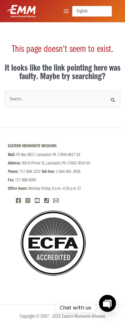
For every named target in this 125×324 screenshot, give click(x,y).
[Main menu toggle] (66, 11)
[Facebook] (18, 200)
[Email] (56, 200)
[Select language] (92, 11)
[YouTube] (37, 200)
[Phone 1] (46, 200)
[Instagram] (28, 200)
